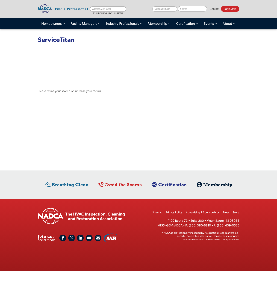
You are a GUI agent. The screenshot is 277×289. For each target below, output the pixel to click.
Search (123, 9)
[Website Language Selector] (164, 9)
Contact (214, 8)
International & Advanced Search (108, 13)
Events (209, 23)
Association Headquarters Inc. (221, 232)
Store (236, 212)
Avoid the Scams (123, 184)
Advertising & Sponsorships (202, 212)
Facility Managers (84, 23)
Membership (158, 23)
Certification (186, 23)
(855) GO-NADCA (170, 225)
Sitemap (157, 212)
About (228, 23)
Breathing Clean (70, 184)
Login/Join (230, 8)
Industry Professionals (123, 23)
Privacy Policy (174, 212)
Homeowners (51, 23)
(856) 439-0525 (228, 225)
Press (226, 212)
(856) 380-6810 (200, 225)
